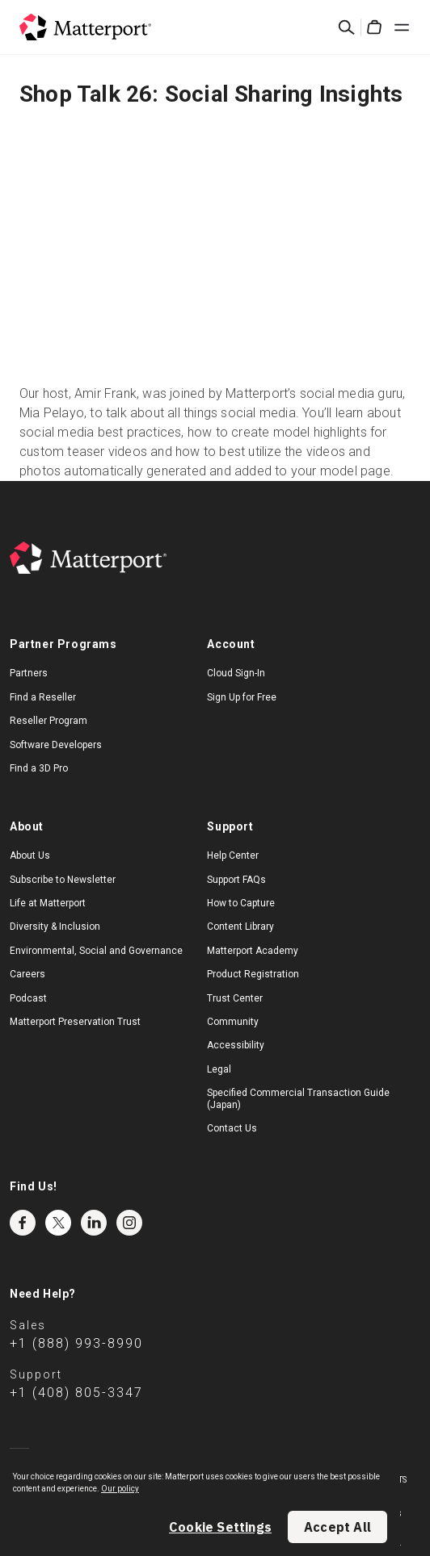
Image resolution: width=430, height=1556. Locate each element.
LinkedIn (94, 1223)
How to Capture (241, 903)
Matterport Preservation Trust (75, 1021)
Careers (27, 974)
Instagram (129, 1223)
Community (233, 1021)
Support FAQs (236, 879)
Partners (29, 673)
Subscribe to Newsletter (63, 879)
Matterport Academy (252, 950)
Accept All (337, 1527)
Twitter (58, 1223)
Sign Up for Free (241, 697)
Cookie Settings (220, 1527)
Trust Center (235, 998)
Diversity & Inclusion (55, 926)
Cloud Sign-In (236, 673)
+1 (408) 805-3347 (76, 1392)
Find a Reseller (43, 697)
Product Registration (253, 974)
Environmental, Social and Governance (96, 950)
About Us (30, 855)
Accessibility (235, 1045)
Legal (219, 1069)
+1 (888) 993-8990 (76, 1343)
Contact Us (232, 1128)
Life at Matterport (48, 903)
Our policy (120, 1488)
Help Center (233, 855)
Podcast (28, 998)
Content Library (240, 926)
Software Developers (56, 745)
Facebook (23, 1223)
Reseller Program (48, 720)
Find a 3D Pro (39, 768)
